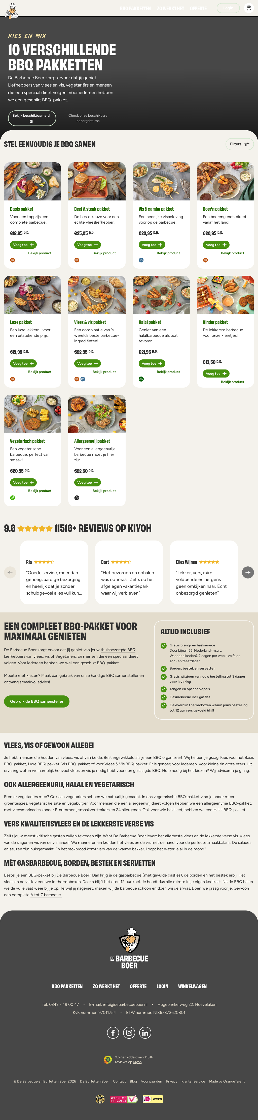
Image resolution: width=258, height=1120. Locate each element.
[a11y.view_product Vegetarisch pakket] (32, 414)
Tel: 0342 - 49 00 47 (60, 1004)
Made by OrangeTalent (227, 1081)
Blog (133, 1081)
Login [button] (228, 8)
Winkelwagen (192, 985)
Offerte (198, 8)
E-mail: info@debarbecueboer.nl (118, 1004)
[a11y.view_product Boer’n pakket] (225, 181)
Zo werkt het (170, 8)
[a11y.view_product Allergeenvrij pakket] (96, 414)
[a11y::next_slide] (248, 572)
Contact (119, 1081)
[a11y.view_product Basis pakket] (32, 181)
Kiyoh (140, 527)
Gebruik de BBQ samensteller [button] (36, 701)
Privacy (171, 1081)
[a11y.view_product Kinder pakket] (225, 295)
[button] (249, 8)
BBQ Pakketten (135, 8)
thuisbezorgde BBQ (118, 649)
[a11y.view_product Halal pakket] (161, 295)
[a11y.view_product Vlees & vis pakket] (96, 295)
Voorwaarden (151, 1081)
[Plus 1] (23, 245)
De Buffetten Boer (94, 1081)
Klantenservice (193, 1081)
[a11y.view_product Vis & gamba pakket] (161, 181)
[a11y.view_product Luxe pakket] (32, 295)
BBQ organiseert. (168, 757)
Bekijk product (40, 253)
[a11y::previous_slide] (10, 572)
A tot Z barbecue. (46, 894)
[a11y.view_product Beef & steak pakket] (96, 181)
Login (162, 985)
